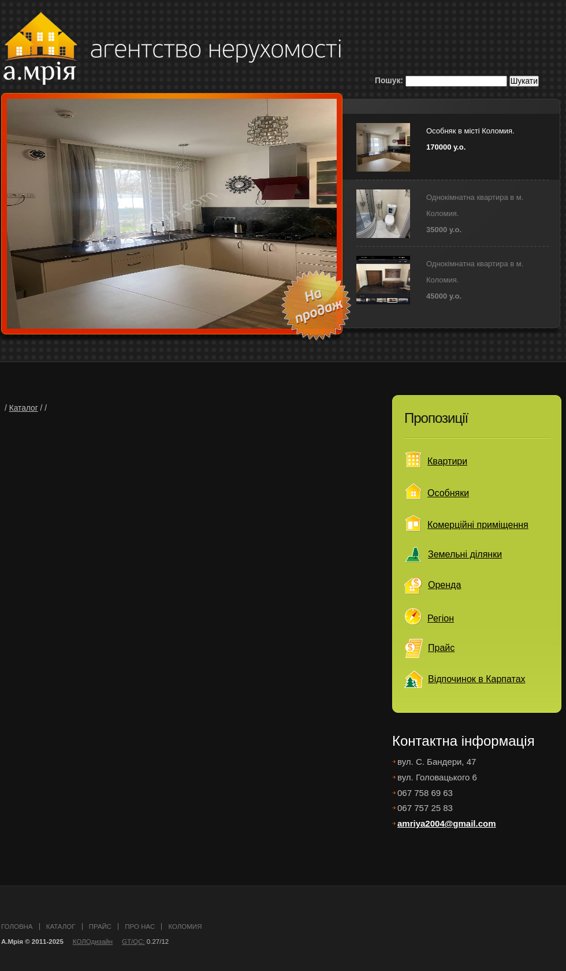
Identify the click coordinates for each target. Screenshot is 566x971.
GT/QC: (133, 941)
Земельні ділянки (465, 554)
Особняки (448, 493)
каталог (61, 926)
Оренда (444, 585)
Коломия (185, 926)
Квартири (447, 461)
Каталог (23, 408)
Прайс (441, 648)
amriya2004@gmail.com (446, 823)
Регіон (440, 618)
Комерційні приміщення (477, 525)
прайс (100, 926)
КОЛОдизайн (93, 941)
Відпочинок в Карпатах (477, 679)
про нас (140, 926)
